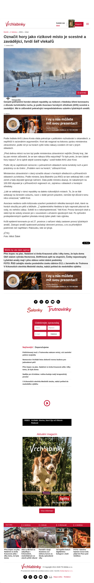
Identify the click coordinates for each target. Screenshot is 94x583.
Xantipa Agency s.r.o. (66, 571)
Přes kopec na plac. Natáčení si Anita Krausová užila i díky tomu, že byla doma (44, 253)
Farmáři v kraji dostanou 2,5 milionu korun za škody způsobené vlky (46, 554)
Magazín (78, 24)
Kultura (9, 525)
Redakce (67, 577)
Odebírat (54, 334)
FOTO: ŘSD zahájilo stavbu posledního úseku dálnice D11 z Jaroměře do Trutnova (46, 263)
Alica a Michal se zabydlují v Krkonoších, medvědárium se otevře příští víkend (29, 554)
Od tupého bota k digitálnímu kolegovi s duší (63, 552)
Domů (6, 32)
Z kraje (44, 525)
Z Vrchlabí (62, 525)
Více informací (47, 511)
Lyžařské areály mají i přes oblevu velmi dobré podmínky (33, 260)
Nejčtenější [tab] (28, 347)
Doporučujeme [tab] (42, 347)
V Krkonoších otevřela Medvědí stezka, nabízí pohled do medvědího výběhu (42, 266)
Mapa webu (57, 577)
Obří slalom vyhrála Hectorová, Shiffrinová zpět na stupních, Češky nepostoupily (45, 257)
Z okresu (13, 32)
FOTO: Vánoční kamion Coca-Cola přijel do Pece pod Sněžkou (80, 553)
